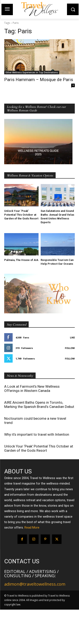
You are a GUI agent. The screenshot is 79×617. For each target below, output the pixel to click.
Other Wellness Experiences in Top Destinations (31, 72)
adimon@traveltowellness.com (34, 584)
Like (72, 337)
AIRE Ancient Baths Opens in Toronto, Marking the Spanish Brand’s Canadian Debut (39, 404)
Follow (70, 348)
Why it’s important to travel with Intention (36, 434)
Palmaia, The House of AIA (21, 260)
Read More (31, 527)
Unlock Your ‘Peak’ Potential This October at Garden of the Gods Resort (21, 214)
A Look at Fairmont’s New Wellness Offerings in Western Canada (32, 388)
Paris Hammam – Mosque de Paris (38, 79)
